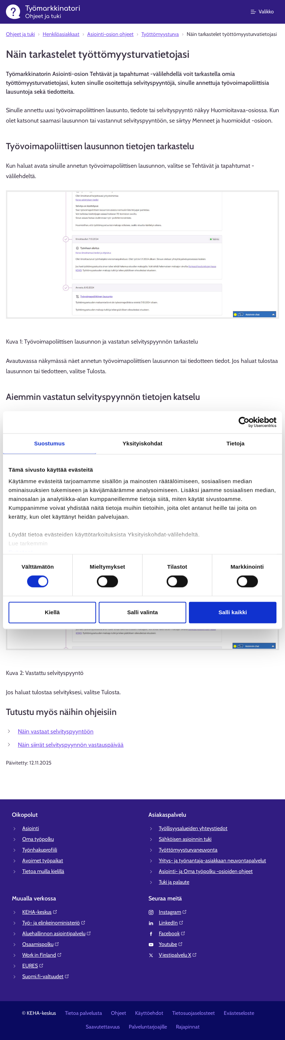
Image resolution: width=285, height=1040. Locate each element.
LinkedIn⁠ (171, 922)
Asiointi (30, 828)
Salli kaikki (233, 612)
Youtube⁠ (171, 944)
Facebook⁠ (172, 933)
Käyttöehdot (149, 1013)
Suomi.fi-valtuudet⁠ (45, 976)
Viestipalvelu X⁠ (178, 955)
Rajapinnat (188, 1026)
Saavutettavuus (103, 1026)
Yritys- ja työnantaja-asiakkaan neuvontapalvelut (212, 860)
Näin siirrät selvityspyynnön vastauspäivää (71, 744)
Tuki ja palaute (174, 882)
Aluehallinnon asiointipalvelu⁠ (56, 933)
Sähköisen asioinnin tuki (185, 839)
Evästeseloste (239, 1013)
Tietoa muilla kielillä (43, 871)
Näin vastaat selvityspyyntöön (56, 731)
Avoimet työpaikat (42, 860)
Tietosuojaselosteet (193, 1013)
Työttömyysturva (160, 34)
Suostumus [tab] (49, 443)
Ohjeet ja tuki (20, 34)
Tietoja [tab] (235, 443)
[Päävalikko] (266, 11)
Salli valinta (142, 612)
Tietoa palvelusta (83, 1013)
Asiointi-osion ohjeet (110, 34)
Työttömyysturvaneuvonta (188, 849)
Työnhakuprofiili (39, 849)
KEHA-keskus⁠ (40, 912)
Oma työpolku (38, 839)
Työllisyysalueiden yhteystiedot (193, 828)
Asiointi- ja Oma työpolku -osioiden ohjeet (206, 871)
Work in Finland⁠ (42, 955)
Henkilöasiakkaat (61, 34)
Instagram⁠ (173, 912)
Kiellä (52, 612)
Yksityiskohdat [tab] (142, 443)
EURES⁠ (33, 965)
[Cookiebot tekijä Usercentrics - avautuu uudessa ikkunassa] (244, 422)
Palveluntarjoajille (148, 1026)
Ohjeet (118, 1013)
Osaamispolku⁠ (40, 944)
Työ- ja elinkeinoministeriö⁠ (54, 922)
